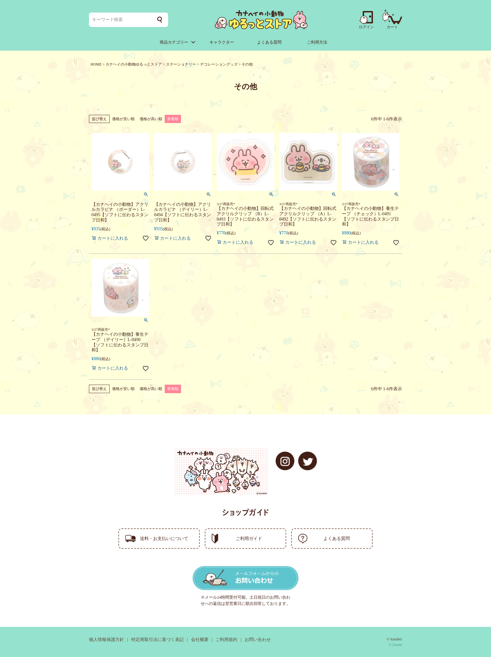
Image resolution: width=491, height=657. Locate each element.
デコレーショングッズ (219, 64)
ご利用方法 (317, 42)
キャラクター (221, 42)
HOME (95, 64)
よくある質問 (269, 42)
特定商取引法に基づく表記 (157, 639)
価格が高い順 (151, 119)
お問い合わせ (258, 639)
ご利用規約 (226, 639)
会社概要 (200, 639)
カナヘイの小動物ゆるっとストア (134, 64)
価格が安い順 (123, 119)
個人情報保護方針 (106, 639)
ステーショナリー (181, 64)
